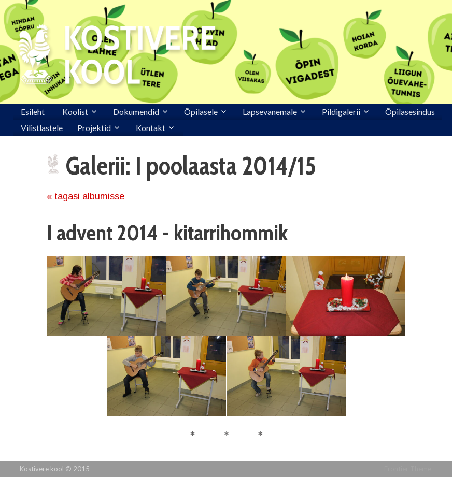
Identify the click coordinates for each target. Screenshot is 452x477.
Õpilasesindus (410, 112)
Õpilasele (201, 112)
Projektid (94, 128)
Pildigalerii (341, 112)
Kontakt (150, 128)
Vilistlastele (42, 128)
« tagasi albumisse (85, 196)
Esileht (33, 112)
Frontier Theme (407, 469)
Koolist (75, 112)
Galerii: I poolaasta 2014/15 (191, 166)
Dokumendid (136, 112)
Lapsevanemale (270, 112)
